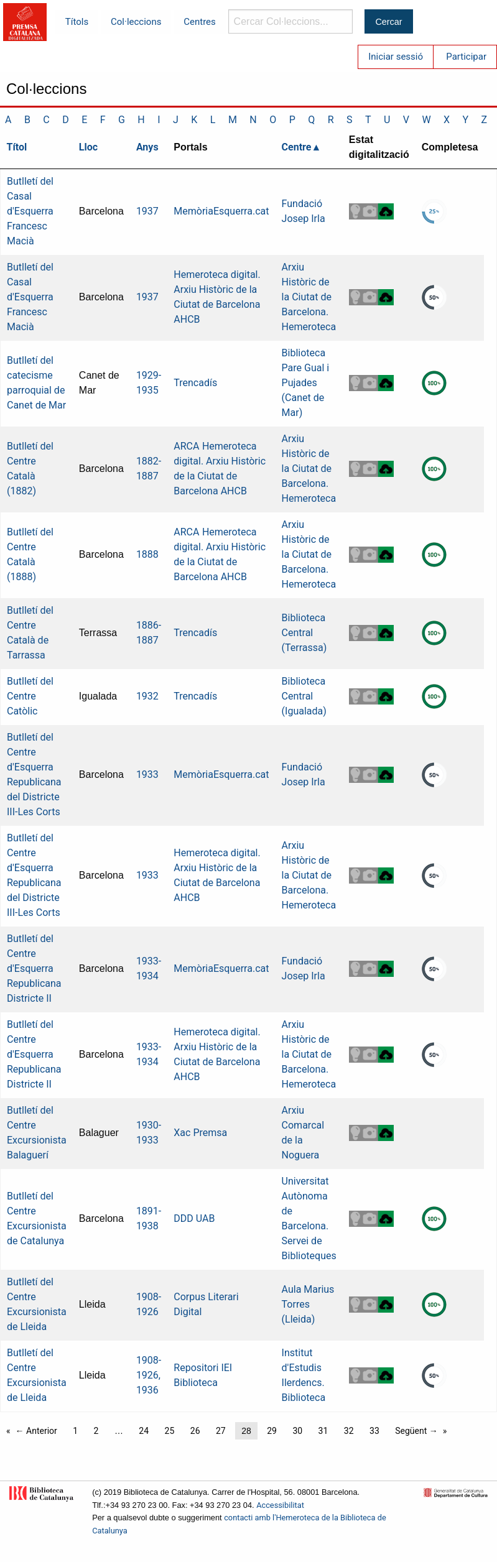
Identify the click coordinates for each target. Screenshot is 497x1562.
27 (221, 1431)
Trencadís (195, 383)
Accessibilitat (280, 1505)
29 (272, 1431)
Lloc (88, 147)
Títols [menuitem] (76, 21)
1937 (147, 211)
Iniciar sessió (395, 56)
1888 (147, 554)
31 (323, 1431)
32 (349, 1431)
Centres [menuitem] (199, 21)
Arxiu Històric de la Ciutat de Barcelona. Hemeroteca (309, 297)
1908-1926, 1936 (148, 1375)
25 (170, 1431)
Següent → (416, 1431)
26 (195, 1431)
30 (297, 1431)
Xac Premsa (200, 1133)
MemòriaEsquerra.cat (221, 211)
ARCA (186, 446)
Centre (297, 147)
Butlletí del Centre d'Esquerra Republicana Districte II (34, 968)
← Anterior (36, 1431)
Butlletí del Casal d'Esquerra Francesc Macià (30, 211)
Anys (147, 147)
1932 (147, 696)
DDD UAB (194, 1218)
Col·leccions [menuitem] (136, 21)
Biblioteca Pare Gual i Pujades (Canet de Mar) (306, 382)
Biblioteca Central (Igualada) (304, 696)
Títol (17, 147)
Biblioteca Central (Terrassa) (304, 633)
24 (144, 1431)
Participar (466, 56)
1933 (147, 774)
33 (374, 1431)
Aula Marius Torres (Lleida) (308, 1304)
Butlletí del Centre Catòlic (30, 696)
